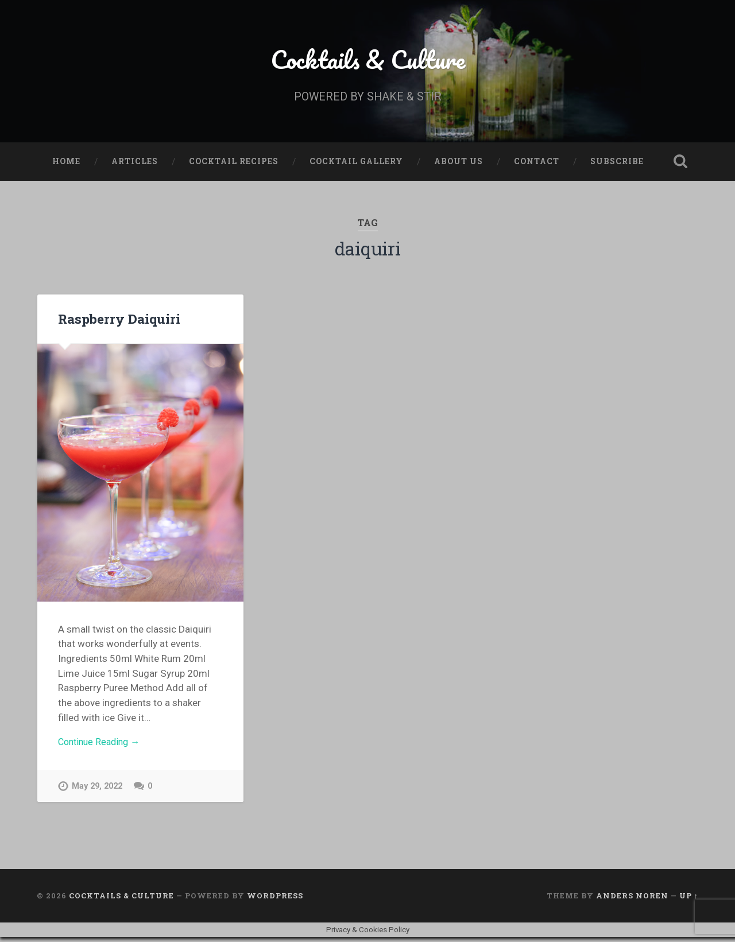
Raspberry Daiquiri (118, 321)
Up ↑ (688, 900)
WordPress (275, 900)
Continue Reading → (102, 745)
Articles (134, 164)
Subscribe (617, 164)
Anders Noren (632, 900)
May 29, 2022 (97, 791)
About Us (458, 164)
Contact (536, 164)
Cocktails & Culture (368, 60)
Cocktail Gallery (356, 164)
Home (66, 164)
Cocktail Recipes (233, 164)
